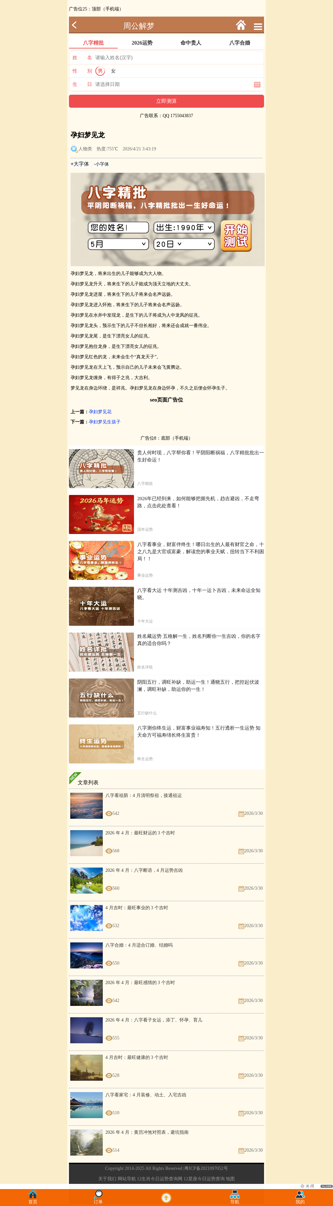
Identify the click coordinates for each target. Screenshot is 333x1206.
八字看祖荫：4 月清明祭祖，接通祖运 (143, 795)
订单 (98, 1200)
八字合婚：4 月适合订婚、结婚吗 (139, 945)
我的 (300, 1200)
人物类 (85, 148)
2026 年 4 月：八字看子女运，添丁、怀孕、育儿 (153, 1020)
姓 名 (82, 57)
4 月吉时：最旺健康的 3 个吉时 (136, 1057)
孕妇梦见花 (100, 411)
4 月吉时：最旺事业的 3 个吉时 (136, 907)
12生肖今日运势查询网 (159, 1178)
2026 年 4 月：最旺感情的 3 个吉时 (140, 982)
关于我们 (107, 1178)
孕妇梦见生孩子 (105, 421)
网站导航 (127, 1178)
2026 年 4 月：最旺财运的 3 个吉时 (140, 832)
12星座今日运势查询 (204, 1178)
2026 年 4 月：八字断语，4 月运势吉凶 (144, 870)
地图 (230, 1178)
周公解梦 (138, 26)
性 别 (82, 71)
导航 (235, 1200)
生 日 (82, 84)
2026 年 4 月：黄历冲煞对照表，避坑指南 (147, 1132)
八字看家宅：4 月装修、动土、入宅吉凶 (145, 1094)
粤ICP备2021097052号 (206, 1168)
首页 (33, 1200)
